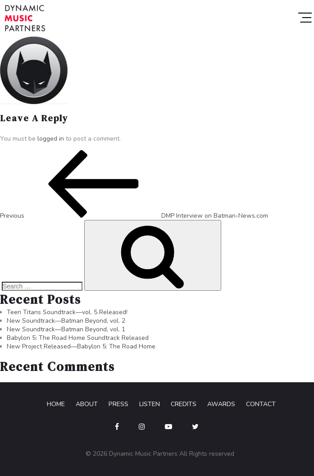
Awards (221, 404)
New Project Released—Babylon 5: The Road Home (81, 346)
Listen (149, 404)
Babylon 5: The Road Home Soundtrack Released (78, 338)
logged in (50, 138)
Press (118, 404)
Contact (261, 404)
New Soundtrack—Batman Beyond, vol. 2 (66, 320)
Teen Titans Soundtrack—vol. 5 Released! (67, 312)
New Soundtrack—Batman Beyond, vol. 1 (66, 329)
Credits (183, 404)
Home (56, 404)
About (87, 404)
